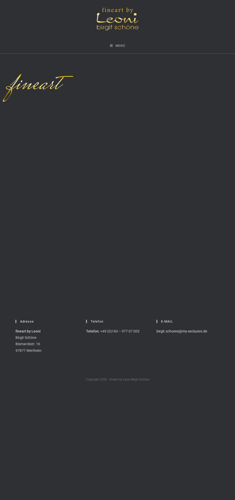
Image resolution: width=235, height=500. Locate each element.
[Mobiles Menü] (117, 45)
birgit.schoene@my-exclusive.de (181, 331)
